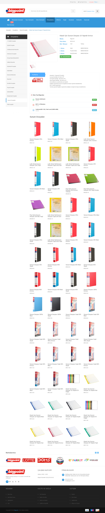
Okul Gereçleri (40, 20)
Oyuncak (86, 20)
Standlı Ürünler (10, 128)
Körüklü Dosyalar (11, 83)
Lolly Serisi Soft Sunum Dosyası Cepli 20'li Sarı (54, 217)
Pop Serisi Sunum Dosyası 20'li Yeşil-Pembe (91, 191)
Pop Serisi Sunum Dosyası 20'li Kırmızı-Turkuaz (72, 192)
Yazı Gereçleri (29, 20)
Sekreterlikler (10, 91)
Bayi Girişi (73, 2)
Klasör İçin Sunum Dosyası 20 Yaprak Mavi (73, 443)
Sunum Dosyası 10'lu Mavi (55, 140)
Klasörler (9, 79)
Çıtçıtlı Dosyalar (11, 45)
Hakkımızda (74, 500)
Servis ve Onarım (43, 500)
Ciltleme (58, 20)
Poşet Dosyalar (10, 87)
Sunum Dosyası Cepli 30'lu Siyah (90, 341)
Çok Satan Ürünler (11, 125)
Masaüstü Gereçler (17, 20)
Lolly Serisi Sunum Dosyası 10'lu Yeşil (35, 166)
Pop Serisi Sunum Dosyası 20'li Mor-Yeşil (36, 217)
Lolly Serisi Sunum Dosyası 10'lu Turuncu (90, 141)
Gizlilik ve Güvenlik (44, 503)
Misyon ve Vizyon (76, 503)
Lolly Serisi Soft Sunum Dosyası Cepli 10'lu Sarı (55, 166)
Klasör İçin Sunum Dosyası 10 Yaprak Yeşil (55, 417)
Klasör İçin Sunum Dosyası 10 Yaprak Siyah (73, 417)
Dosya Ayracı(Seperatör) (13, 58)
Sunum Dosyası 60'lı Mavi (73, 266)
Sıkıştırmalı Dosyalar (12, 96)
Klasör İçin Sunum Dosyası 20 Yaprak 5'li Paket (90, 418)
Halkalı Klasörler (11, 62)
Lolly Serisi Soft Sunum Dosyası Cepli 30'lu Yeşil (55, 242)
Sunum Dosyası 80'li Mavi (55, 291)
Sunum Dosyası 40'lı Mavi (91, 241)
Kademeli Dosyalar (11, 66)
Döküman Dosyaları (11, 53)
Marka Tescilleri (43, 497)
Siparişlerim (10, 500)
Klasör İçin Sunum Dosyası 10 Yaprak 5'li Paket (72, 392)
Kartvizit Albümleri (11, 74)
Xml (9, 503)
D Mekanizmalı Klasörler (13, 49)
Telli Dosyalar (10, 104)
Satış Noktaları (65, 56)
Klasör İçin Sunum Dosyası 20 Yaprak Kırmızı (55, 443)
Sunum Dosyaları (23, 30)
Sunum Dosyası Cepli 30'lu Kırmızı (54, 341)
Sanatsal (71, 20)
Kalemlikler (9, 70)
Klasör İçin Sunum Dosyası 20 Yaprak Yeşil (91, 443)
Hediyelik (79, 20)
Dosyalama (50, 20)
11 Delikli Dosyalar (11, 41)
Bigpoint (16, 510)
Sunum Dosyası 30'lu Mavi (91, 216)
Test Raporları (43, 494)
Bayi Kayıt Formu (83, 2)
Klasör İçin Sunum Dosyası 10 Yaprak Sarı (90, 391)
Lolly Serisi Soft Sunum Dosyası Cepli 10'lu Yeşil (73, 166)
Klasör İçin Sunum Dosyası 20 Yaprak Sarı (37, 443)
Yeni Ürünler (10, 24)
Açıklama (35, 76)
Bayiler (73, 494)
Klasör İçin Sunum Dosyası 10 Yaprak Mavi (37, 417)
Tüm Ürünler (9, 118)
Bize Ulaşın (74, 497)
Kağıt (64, 20)
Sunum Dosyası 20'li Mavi (37, 190)
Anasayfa (8, 30)
